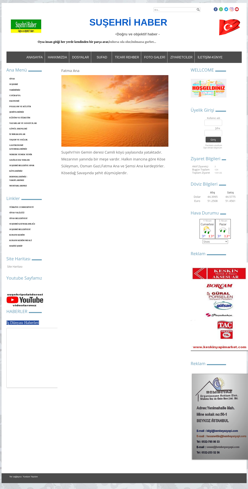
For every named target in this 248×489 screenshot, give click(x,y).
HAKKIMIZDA (57, 57)
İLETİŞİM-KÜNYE (210, 57)
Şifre (217, 128)
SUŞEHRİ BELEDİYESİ (20, 229)
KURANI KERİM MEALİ (20, 240)
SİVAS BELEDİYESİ (18, 218)
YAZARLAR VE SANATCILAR (23, 123)
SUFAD (102, 57)
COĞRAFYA (15, 95)
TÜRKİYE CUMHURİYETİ (21, 207)
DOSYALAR (80, 57)
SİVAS (12, 79)
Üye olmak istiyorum (212, 147)
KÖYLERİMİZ (16, 171)
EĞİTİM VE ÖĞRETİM (19, 118)
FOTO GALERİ (154, 57)
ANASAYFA (34, 57)
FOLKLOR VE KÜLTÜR (20, 106)
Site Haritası (15, 266)
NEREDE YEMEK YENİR (20, 154)
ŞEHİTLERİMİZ (16, 112)
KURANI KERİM (17, 235)
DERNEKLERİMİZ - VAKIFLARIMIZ (18, 178)
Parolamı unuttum (213, 145)
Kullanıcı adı (213, 118)
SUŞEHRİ (13, 84)
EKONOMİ (14, 101)
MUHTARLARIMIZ (18, 186)
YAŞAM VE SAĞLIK (18, 140)
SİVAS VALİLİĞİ (16, 213)
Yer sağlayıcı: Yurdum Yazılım (23, 476)
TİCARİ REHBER (127, 57)
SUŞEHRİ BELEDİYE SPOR (21, 165)
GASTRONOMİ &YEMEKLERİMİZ (18, 147)
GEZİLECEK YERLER (19, 160)
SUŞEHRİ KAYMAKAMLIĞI (22, 224)
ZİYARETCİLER (181, 57)
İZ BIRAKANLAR (17, 134)
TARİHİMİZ (14, 90)
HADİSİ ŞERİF (16, 246)
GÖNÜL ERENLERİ (18, 129)
